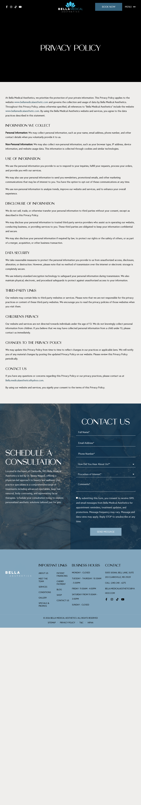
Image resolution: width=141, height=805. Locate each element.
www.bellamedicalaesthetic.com (31, 102)
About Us (43, 573)
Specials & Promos (44, 604)
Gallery (43, 598)
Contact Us (63, 600)
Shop (59, 595)
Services (43, 587)
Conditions (45, 592)
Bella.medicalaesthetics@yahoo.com (24, 380)
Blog (59, 589)
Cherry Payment (61, 582)
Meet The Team (43, 580)
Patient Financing (62, 574)
